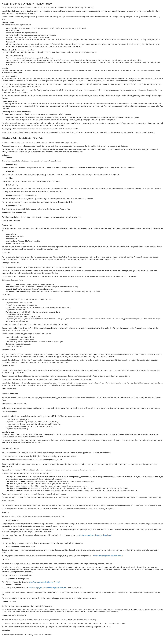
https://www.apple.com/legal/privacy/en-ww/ (44, 582)
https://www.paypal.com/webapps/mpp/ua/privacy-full (47, 588)
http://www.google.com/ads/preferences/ (108, 556)
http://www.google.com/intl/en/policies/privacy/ (95, 535)
